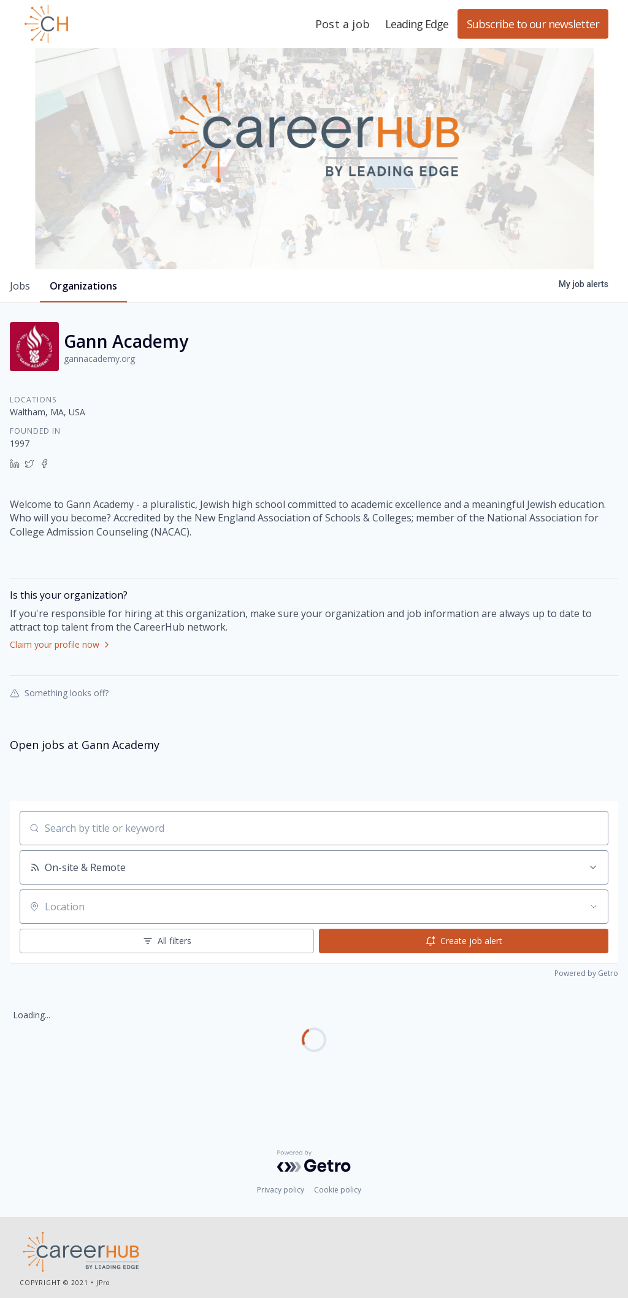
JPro (103, 1282)
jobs (20, 286)
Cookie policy (337, 1190)
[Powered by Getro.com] (314, 1161)
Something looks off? (59, 692)
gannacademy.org (99, 358)
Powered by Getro (586, 973)
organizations (83, 286)
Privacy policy (280, 1190)
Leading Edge (105, 24)
